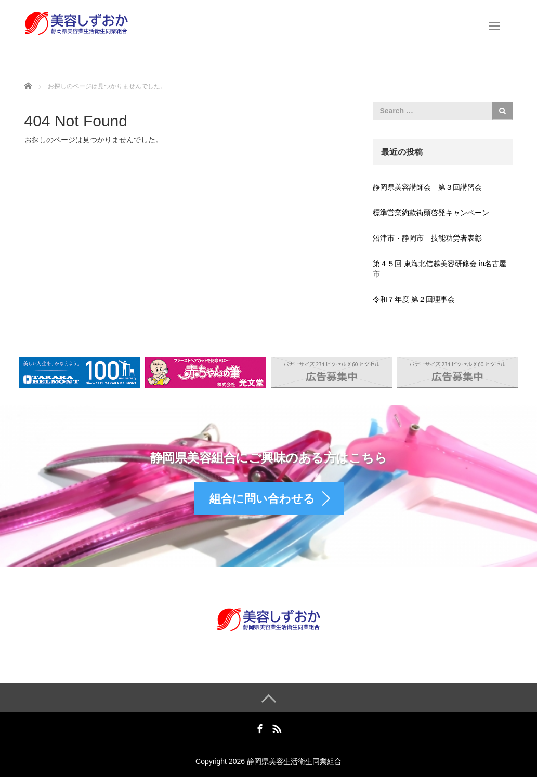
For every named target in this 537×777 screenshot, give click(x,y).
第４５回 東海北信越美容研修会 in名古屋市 (439, 268)
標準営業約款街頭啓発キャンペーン (431, 212)
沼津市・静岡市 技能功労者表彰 (427, 238)
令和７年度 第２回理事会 (414, 299)
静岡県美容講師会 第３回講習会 (427, 187)
